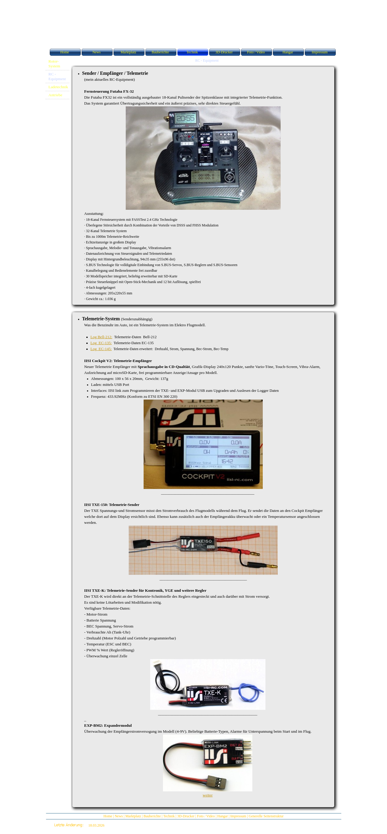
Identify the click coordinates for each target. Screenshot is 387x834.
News (119, 816)
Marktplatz (133, 816)
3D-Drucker (186, 816)
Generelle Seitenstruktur (266, 816)
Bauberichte (152, 816)
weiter (207, 795)
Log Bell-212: (101, 337)
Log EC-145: (101, 349)
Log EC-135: (101, 343)
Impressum (238, 816)
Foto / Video (206, 816)
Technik (169, 816)
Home (107, 816)
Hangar (222, 816)
